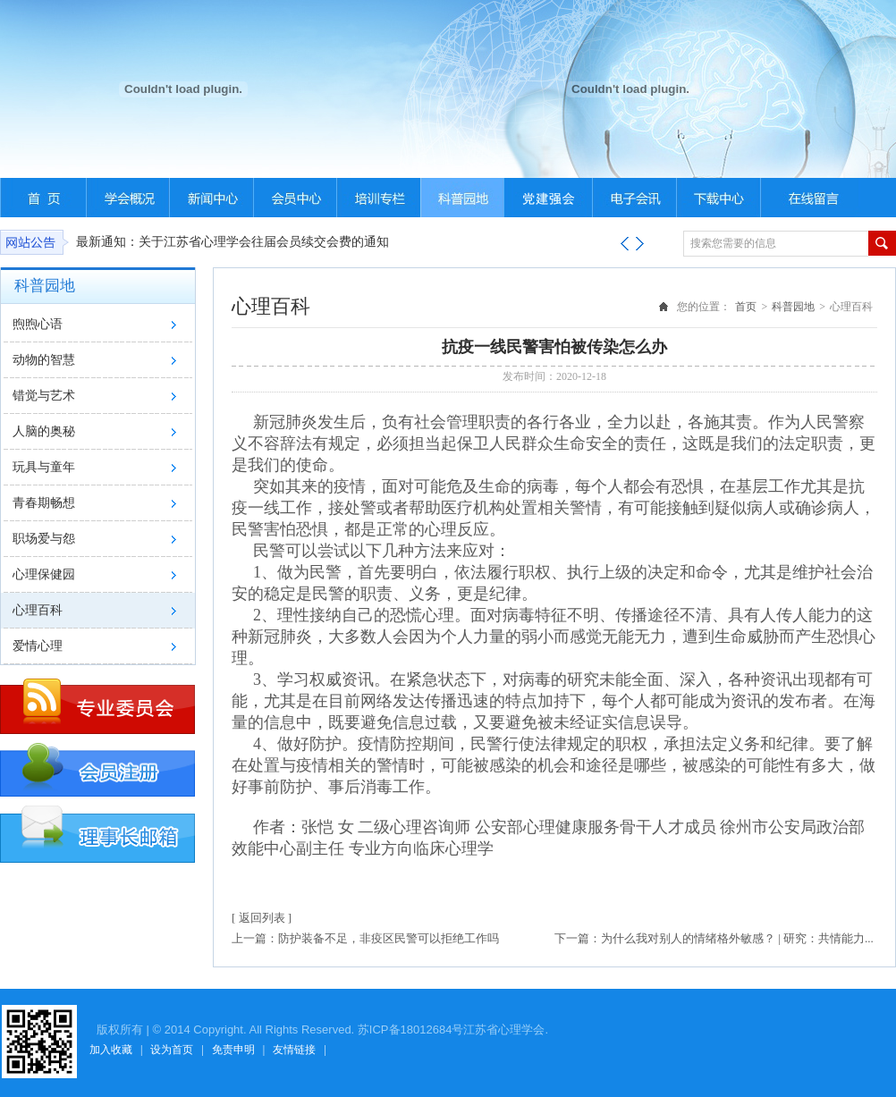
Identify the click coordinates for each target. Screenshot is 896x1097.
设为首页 (171, 1049)
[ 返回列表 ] (262, 917)
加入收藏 (110, 1049)
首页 (746, 306)
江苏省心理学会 (504, 1029)
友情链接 (294, 1049)
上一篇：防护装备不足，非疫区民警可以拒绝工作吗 (365, 938)
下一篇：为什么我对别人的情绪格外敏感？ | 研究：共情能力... (714, 938)
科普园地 (793, 306)
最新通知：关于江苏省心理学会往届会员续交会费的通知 (232, 242)
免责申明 (233, 1049)
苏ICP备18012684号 (411, 1029)
